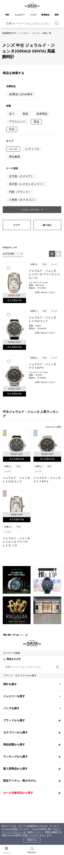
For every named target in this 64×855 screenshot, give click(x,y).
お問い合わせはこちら (32, 718)
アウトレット (17, 121)
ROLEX (8, 579)
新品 (25, 113)
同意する (32, 840)
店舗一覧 (36, 772)
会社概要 (36, 765)
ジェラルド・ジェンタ (29, 33)
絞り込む (47, 153)
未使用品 (41, 113)
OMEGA (8, 599)
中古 (12, 129)
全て (12, 113)
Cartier (8, 589)
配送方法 (13, 772)
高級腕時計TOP (9, 33)
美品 (36, 121)
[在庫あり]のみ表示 (21, 94)
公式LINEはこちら (32, 679)
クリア (16, 153)
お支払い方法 (15, 765)
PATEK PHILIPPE (13, 609)
